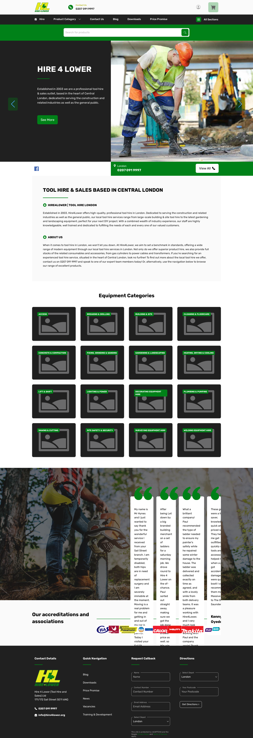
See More (47, 120)
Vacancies (89, 706)
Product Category (67, 19)
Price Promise (158, 19)
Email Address (140, 702)
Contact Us (97, 19)
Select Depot (140, 717)
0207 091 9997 (46, 709)
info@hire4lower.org (50, 715)
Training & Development (97, 714)
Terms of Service (160, 734)
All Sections (207, 19)
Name (136, 673)
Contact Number (141, 687)
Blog (115, 19)
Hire (40, 19)
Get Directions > (190, 704)
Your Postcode (189, 687)
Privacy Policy (143, 734)
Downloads (134, 19)
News (86, 698)
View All (207, 168)
